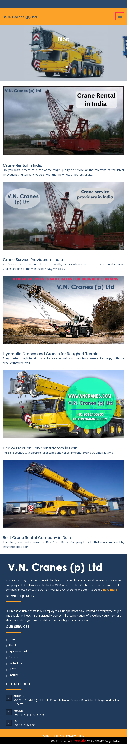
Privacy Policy (75, 735)
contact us (15, 663)
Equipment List (18, 651)
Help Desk (58, 735)
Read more (110, 589)
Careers (13, 657)
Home (58, 67)
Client (12, 669)
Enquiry (13, 675)
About (12, 645)
